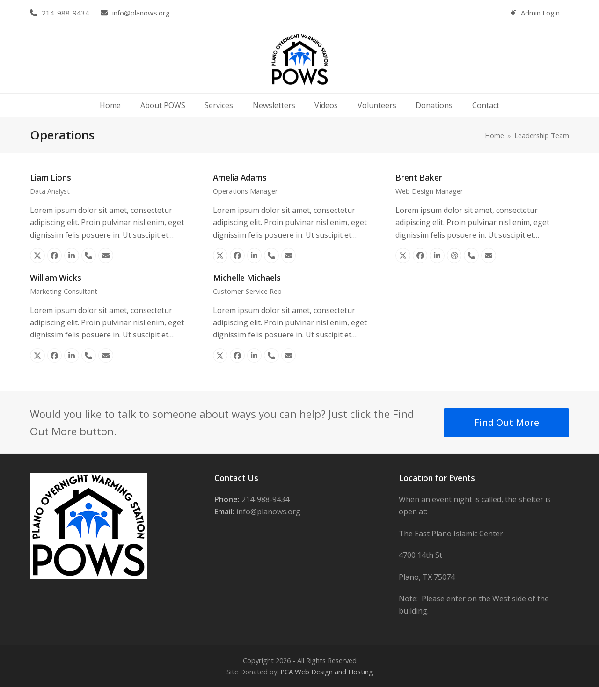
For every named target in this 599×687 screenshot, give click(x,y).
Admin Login (540, 12)
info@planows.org (141, 12)
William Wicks (55, 277)
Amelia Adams (240, 177)
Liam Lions (50, 177)
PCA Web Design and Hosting (326, 671)
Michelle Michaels (247, 277)
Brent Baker (418, 177)
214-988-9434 (65, 12)
